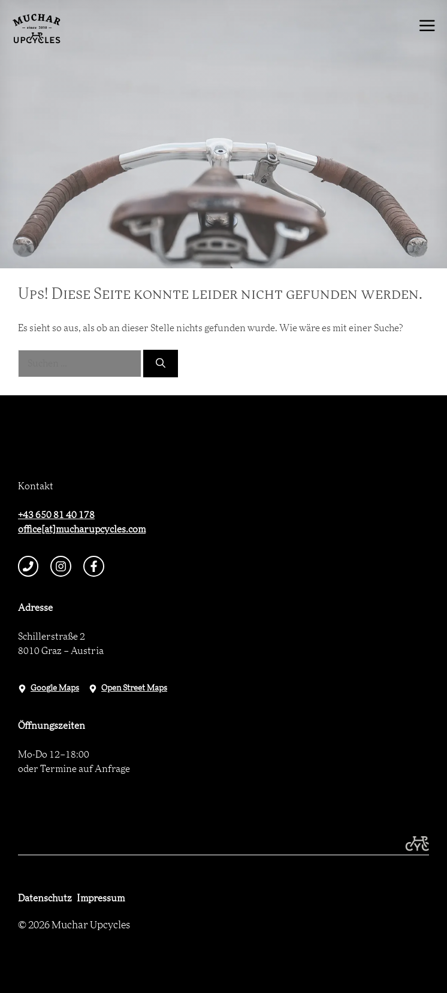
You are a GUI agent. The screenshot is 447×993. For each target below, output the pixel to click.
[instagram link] (60, 566)
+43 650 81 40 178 (56, 515)
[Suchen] (160, 363)
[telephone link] (28, 566)
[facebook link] (93, 566)
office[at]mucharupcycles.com (82, 529)
